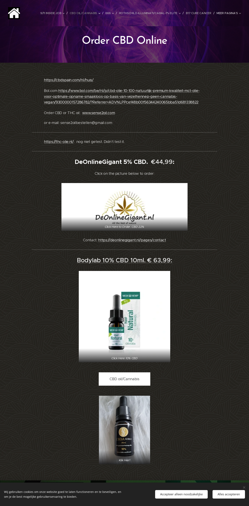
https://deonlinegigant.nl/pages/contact (132, 240)
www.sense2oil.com (98, 113)
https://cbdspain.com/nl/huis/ (68, 80)
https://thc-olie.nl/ (59, 142)
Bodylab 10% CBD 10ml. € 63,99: (124, 260)
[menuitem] (53, 13)
